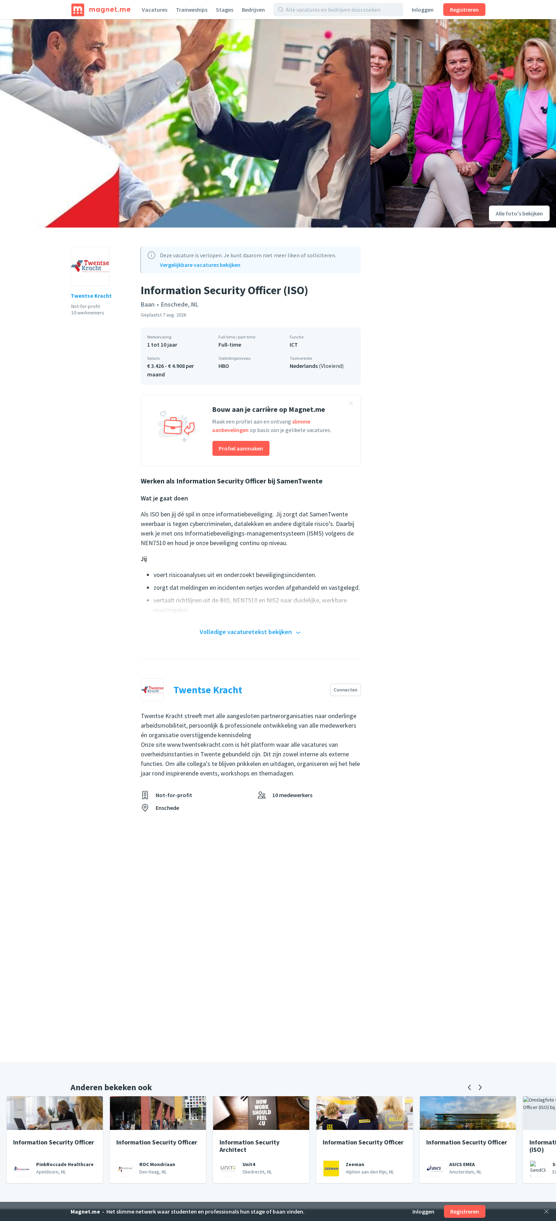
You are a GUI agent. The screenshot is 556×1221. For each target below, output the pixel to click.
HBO (223, 365)
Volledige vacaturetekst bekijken (251, 632)
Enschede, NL (180, 304)
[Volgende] (480, 1087)
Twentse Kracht (91, 295)
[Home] (100, 9)
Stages (224, 9)
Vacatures (154, 9)
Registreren (464, 9)
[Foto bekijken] (185, 123)
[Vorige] (469, 1087)
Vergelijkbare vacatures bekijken (200, 264)
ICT (294, 344)
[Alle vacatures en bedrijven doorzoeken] (342, 9)
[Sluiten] (546, 1211)
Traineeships (191, 9)
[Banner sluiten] (351, 404)
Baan (148, 304)
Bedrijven (253, 9)
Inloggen (423, 9)
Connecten (345, 690)
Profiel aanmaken (241, 448)
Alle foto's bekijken (519, 213)
